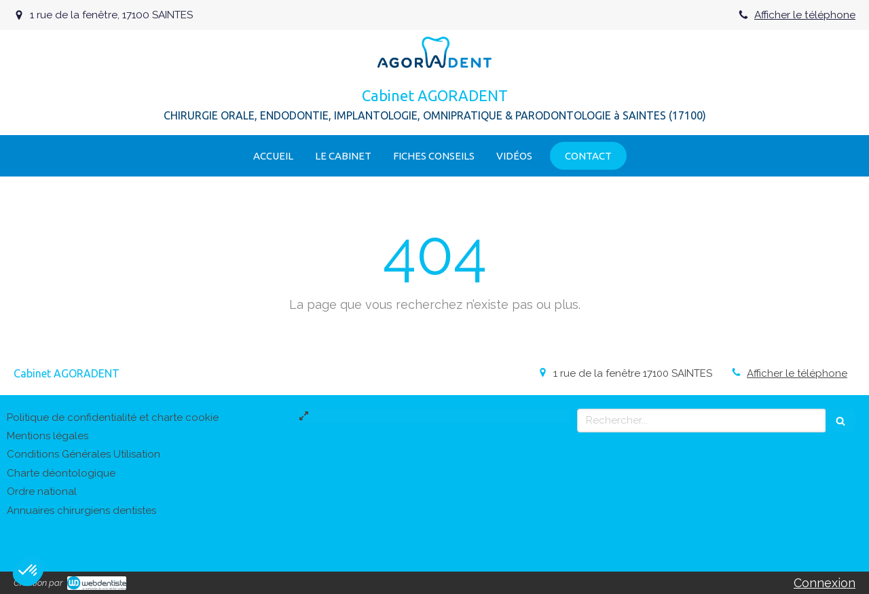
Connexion (824, 583)
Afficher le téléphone (804, 15)
